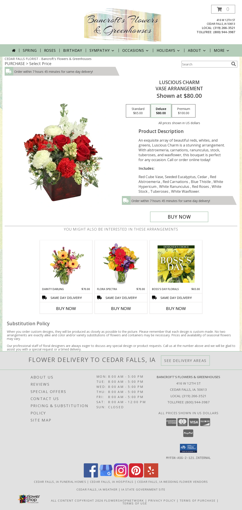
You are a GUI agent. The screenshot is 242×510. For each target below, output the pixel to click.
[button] (223, 9)
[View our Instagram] (121, 476)
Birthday (72, 50)
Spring (30, 50)
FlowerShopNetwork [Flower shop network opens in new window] (124, 500)
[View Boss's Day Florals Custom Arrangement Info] (176, 264)
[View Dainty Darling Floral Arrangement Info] (66, 264)
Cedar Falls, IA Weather (96, 489)
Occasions (135, 50)
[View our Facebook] (91, 476)
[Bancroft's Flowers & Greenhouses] (122, 25)
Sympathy (102, 50)
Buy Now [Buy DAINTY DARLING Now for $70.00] (66, 308)
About (197, 50)
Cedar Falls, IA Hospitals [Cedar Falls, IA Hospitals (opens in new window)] (112, 481)
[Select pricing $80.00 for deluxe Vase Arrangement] (161, 110)
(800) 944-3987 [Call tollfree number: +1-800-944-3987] (224, 32)
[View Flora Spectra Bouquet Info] (121, 264)
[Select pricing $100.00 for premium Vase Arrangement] (183, 110)
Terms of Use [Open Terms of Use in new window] (135, 503)
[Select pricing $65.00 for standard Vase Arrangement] (138, 110)
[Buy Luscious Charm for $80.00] (179, 217)
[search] (233, 64)
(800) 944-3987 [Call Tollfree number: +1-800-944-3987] (197, 402)
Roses (50, 50)
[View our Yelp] (151, 476)
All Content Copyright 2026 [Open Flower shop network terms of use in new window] (77, 500)
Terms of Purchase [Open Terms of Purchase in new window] (198, 500)
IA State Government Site (143, 489)
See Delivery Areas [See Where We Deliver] (185, 360)
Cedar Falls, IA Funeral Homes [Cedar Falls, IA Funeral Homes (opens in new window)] (60, 481)
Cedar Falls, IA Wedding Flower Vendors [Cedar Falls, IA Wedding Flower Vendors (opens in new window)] (172, 481)
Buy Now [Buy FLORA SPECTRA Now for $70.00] (121, 308)
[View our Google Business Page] (106, 476)
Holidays (169, 50)
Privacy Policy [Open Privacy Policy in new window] (162, 500)
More (222, 50)
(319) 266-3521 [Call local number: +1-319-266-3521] (224, 28)
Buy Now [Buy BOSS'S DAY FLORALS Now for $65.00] (176, 308)
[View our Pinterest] (136, 476)
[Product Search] (205, 64)
